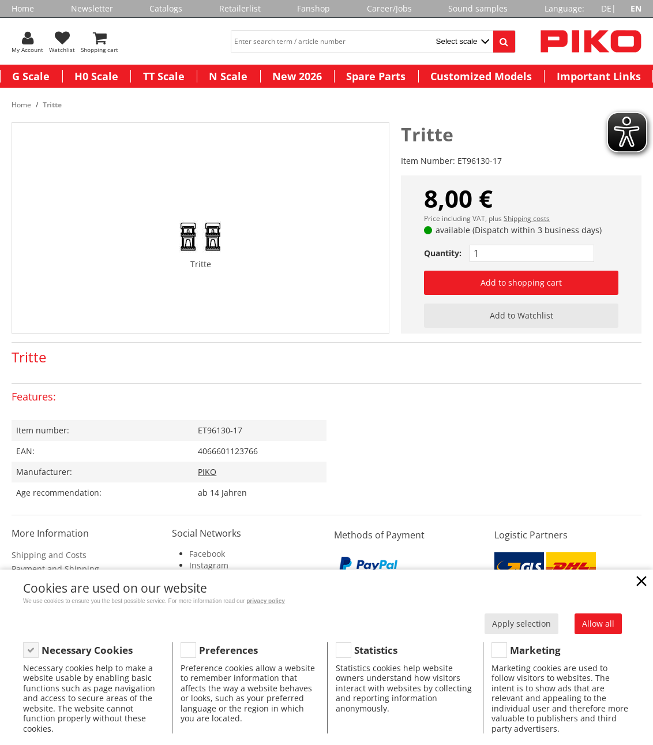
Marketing (535, 650)
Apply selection (521, 623)
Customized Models (481, 76)
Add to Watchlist (521, 315)
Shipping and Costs (49, 554)
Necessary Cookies (87, 650)
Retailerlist (240, 8)
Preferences (228, 650)
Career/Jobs (389, 8)
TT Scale (164, 76)
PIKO (207, 471)
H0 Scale (96, 76)
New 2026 (297, 76)
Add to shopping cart (521, 282)
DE (606, 8)
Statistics (375, 650)
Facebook (207, 553)
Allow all (598, 623)
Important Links (599, 76)
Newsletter (92, 8)
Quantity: (442, 253)
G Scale (31, 76)
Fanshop (313, 8)
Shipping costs (527, 218)
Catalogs (165, 8)
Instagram (208, 565)
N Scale (228, 76)
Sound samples (478, 8)
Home (23, 8)
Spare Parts (376, 76)
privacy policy (265, 601)
